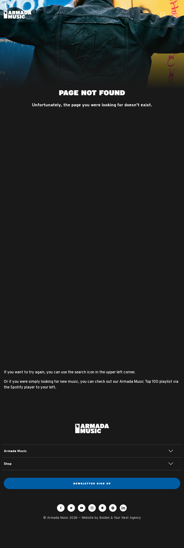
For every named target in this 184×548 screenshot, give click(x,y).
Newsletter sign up (92, 483)
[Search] (163, 14)
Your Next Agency (127, 517)
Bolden (104, 517)
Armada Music (17, 15)
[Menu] (174, 14)
